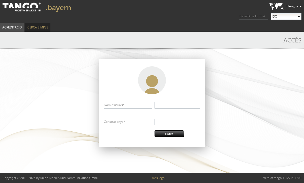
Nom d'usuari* (114, 105)
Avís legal (158, 178)
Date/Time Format (252, 16)
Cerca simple (37, 27)
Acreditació (12, 27)
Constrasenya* (114, 121)
